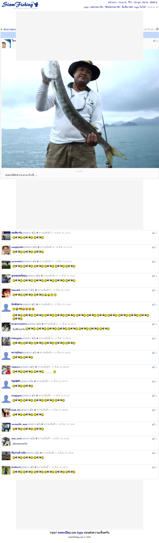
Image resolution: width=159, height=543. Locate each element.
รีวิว (130, 2)
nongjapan (16, 395)
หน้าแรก (112, 2)
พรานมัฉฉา (17, 352)
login (86, 7)
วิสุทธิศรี (15, 381)
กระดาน (122, 2)
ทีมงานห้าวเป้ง (18, 452)
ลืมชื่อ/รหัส (127, 7)
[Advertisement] (79, 204)
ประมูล (137, 2)
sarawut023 (17, 261)
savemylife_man (19, 424)
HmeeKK (16, 290)
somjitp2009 (17, 247)
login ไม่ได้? (140, 7)
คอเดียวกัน (16, 232)
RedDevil (15, 467)
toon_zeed (16, 438)
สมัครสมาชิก (96, 7)
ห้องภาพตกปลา (11, 29)
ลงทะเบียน (64, 532)
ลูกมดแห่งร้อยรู (18, 275)
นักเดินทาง (16, 304)
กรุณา (54, 532)
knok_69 (15, 410)
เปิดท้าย (153, 2)
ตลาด (145, 2)
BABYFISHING (19, 324)
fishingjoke (16, 338)
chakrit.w (16, 367)
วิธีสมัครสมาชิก (112, 7)
